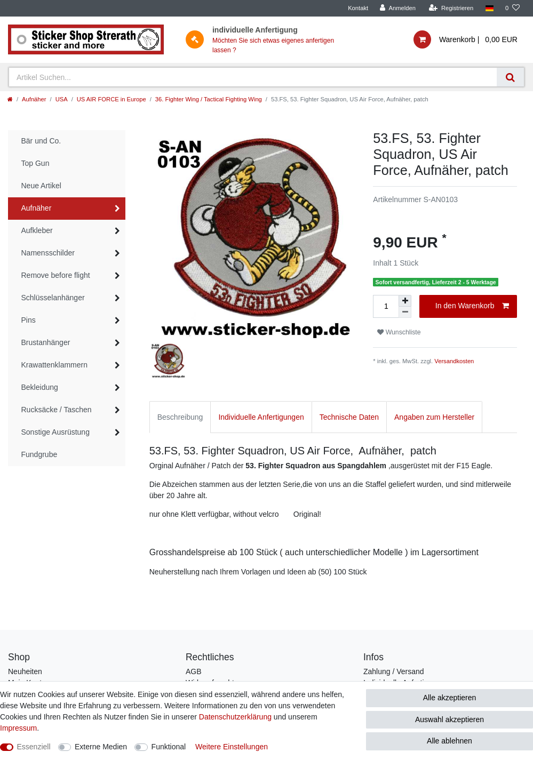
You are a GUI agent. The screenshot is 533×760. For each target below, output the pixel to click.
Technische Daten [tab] (349, 417)
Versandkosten (454, 361)
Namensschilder (48, 253)
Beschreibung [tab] (180, 417)
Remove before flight (55, 275)
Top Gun (35, 163)
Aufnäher (34, 99)
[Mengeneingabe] (386, 306)
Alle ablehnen (449, 741)
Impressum (18, 728)
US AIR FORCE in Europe (111, 99)
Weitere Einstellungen (231, 746)
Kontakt (358, 8)
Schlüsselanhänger (53, 297)
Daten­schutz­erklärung (235, 717)
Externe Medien (101, 746)
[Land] (489, 8)
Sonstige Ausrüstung (55, 432)
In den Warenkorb (472, 306)
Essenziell (34, 746)
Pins (28, 320)
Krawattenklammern (54, 365)
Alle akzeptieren (449, 697)
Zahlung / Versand (393, 671)
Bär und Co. (41, 141)
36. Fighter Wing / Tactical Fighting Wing (208, 99)
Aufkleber (37, 230)
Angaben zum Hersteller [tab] (434, 417)
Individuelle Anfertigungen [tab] (261, 417)
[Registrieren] (451, 8)
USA (61, 99)
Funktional (169, 746)
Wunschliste (398, 332)
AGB (194, 671)
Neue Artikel (41, 185)
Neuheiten (25, 671)
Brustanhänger (45, 342)
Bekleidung (39, 387)
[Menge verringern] (405, 312)
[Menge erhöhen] (405, 301)
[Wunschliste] (512, 8)
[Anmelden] (397, 8)
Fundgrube (39, 454)
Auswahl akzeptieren (449, 719)
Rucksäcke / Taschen (56, 409)
